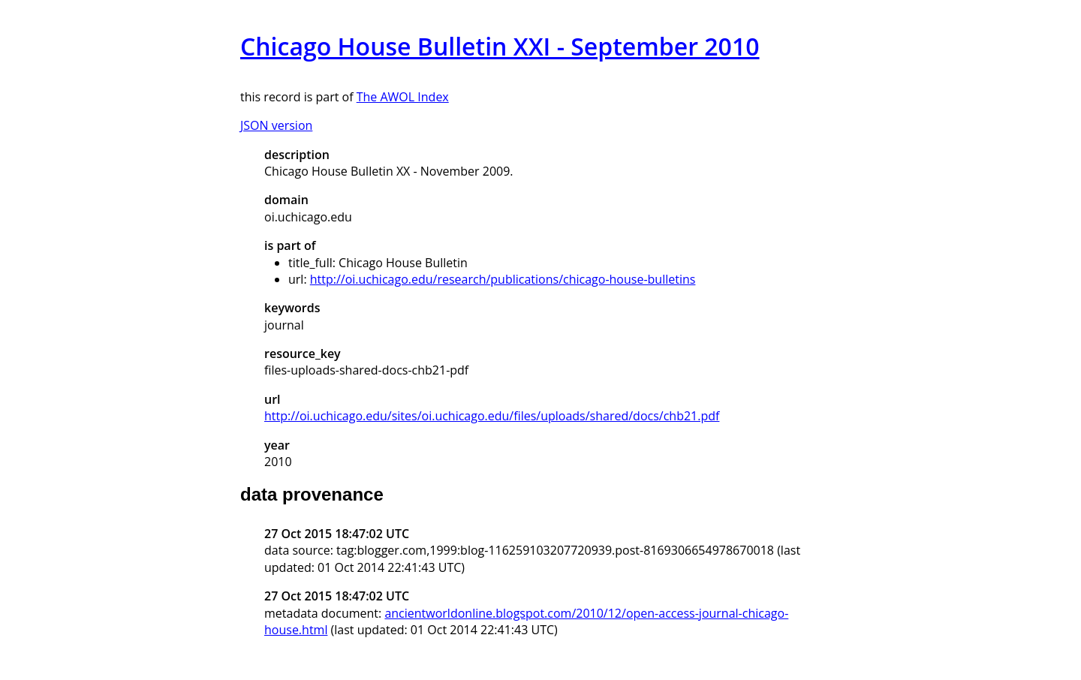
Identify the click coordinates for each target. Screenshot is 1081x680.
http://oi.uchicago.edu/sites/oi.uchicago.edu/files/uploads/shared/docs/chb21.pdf (491, 416)
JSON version (276, 125)
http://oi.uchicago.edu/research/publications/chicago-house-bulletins (503, 279)
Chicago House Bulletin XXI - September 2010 (500, 46)
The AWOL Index (403, 97)
